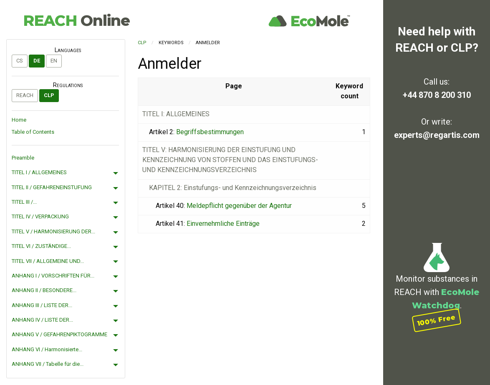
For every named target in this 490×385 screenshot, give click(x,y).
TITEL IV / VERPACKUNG (40, 216)
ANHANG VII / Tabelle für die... (47, 364)
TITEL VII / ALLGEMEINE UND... (48, 261)
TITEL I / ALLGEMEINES (39, 172)
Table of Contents (33, 132)
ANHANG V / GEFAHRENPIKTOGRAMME (59, 334)
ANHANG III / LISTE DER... (42, 305)
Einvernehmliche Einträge (223, 224)
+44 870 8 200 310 (437, 95)
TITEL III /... (24, 202)
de (36, 61)
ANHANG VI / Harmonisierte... (47, 349)
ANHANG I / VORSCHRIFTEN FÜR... (53, 275)
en (54, 61)
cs (19, 61)
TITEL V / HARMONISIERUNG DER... (53, 231)
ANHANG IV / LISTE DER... (42, 320)
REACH (76, 20)
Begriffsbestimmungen (210, 132)
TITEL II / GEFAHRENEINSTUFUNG (52, 187)
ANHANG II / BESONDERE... (44, 290)
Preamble (23, 158)
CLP (49, 95)
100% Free (437, 320)
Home (19, 120)
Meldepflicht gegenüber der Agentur (239, 206)
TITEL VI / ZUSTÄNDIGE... (41, 246)
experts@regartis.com (437, 135)
